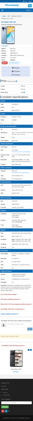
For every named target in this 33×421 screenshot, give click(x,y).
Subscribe (5, 407)
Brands (28, 10)
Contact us (3, 386)
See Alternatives (14, 63)
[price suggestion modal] (16, 81)
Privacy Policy (6, 395)
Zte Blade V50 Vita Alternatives (13, 345)
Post (30, 329)
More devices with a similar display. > (21, 151)
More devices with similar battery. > (21, 172)
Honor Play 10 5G (16, 369)
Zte (8, 16)
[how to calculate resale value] (24, 92)
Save (5, 63)
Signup (30, 1)
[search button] (30, 5)
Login (25, 1)
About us (5, 392)
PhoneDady (12, 5)
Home (4, 16)
